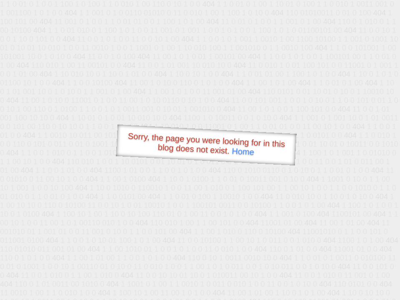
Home (243, 151)
